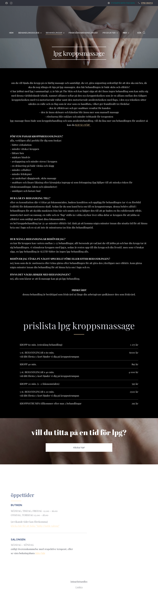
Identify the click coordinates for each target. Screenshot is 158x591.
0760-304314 (147, 3)
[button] (146, 33)
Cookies (79, 587)
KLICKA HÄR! (83, 124)
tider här (40, 553)
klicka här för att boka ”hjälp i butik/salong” (35, 525)
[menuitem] (7, 33)
